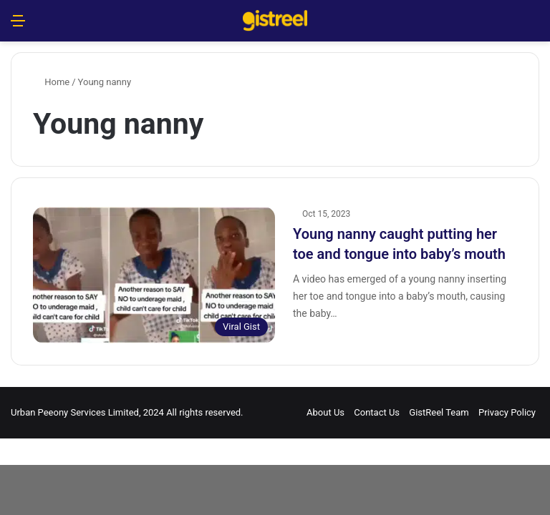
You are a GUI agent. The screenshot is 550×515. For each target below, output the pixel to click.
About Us (325, 412)
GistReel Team (438, 412)
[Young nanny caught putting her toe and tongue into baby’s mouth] (154, 275)
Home (51, 82)
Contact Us (377, 412)
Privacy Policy (507, 412)
